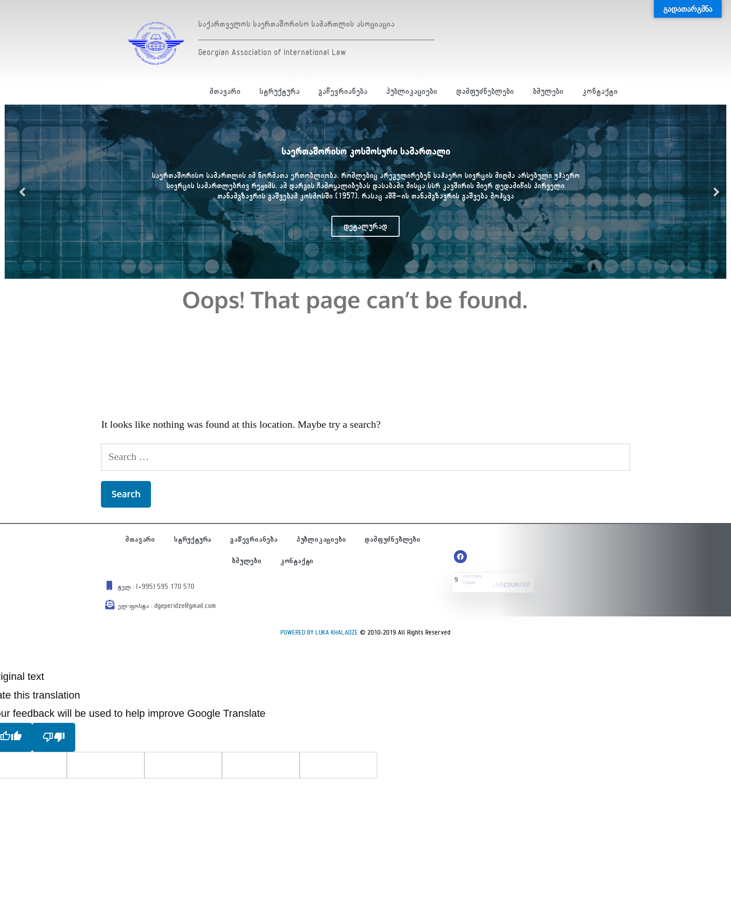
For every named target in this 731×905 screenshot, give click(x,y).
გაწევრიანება (342, 91)
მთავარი (225, 91)
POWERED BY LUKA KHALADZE (319, 632)
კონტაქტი (600, 91)
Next (712, 192)
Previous (18, 192)
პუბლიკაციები (411, 91)
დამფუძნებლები (485, 91)
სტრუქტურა (279, 91)
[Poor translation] (53, 737)
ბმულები (548, 91)
